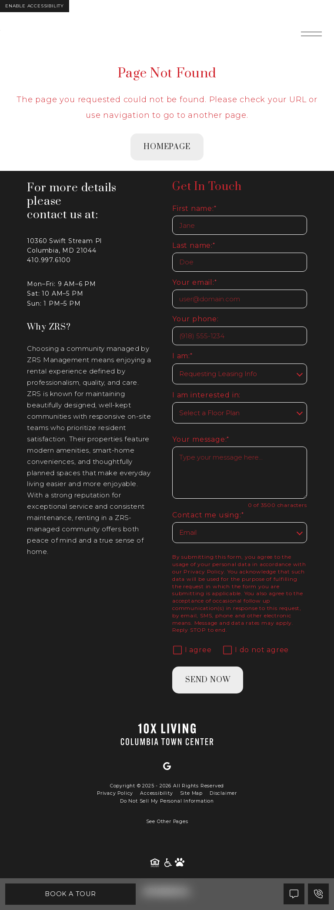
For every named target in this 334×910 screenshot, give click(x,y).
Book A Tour (70, 894)
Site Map (191, 793)
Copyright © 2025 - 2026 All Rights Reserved (167, 786)
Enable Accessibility (34, 6)
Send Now (207, 680)
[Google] (167, 766)
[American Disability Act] (168, 863)
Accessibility (156, 793)
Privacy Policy (204, 571)
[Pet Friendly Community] (179, 863)
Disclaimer (223, 793)
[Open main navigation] (311, 34)
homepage (167, 147)
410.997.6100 (49, 260)
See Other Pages (167, 821)
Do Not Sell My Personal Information (167, 801)
